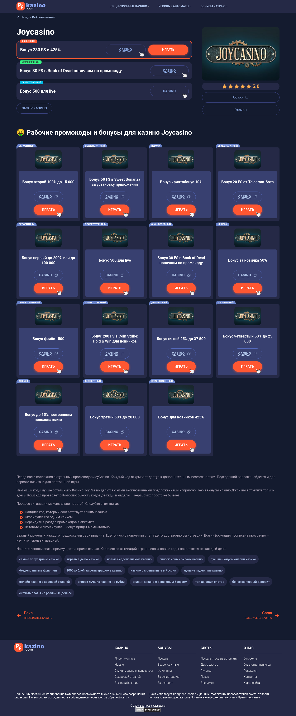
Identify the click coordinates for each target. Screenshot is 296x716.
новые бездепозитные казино (129, 559)
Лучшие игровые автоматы (219, 658)
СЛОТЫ (206, 648)
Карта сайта (252, 682)
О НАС (249, 648)
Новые (119, 664)
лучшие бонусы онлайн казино (233, 559)
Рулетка (206, 670)
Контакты (250, 676)
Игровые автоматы (173, 6)
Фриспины (165, 670)
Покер (205, 676)
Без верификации (127, 682)
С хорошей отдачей (128, 676)
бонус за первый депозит (251, 582)
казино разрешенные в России (153, 570)
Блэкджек (207, 682)
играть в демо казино (83, 559)
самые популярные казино (39, 559)
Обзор (240, 97)
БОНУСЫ (165, 648)
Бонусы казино (213, 6)
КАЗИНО (121, 648)
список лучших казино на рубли (101, 582)
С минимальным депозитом (134, 670)
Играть (168, 50)
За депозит (165, 682)
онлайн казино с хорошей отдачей (44, 582)
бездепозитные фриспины (38, 570)
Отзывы (240, 110)
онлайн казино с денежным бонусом (160, 582)
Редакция (250, 670)
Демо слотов (209, 664)
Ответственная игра (257, 664)
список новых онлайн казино (181, 559)
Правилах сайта (249, 697)
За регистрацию (168, 676)
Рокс (38, 615)
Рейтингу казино (43, 17)
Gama (258, 615)
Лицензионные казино (128, 6)
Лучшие (163, 658)
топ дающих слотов (209, 582)
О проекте (250, 658)
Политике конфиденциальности (213, 697)
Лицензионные (125, 658)
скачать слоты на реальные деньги (45, 593)
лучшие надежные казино (203, 570)
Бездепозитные (168, 664)
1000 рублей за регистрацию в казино (94, 570)
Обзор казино (34, 108)
